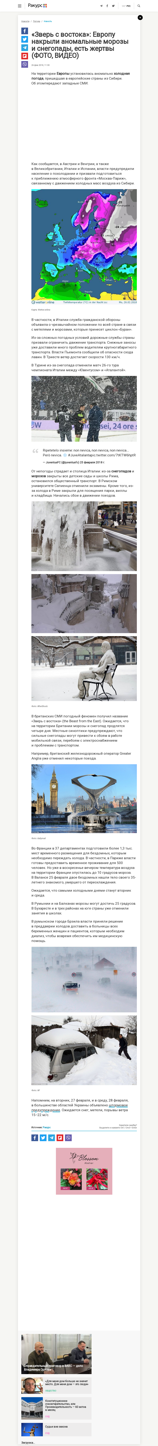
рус (128, 6)
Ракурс (47, 1127)
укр (124, 6)
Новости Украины (41, 1410)
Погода (36, 21)
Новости (25, 21)
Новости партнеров (41, 1389)
